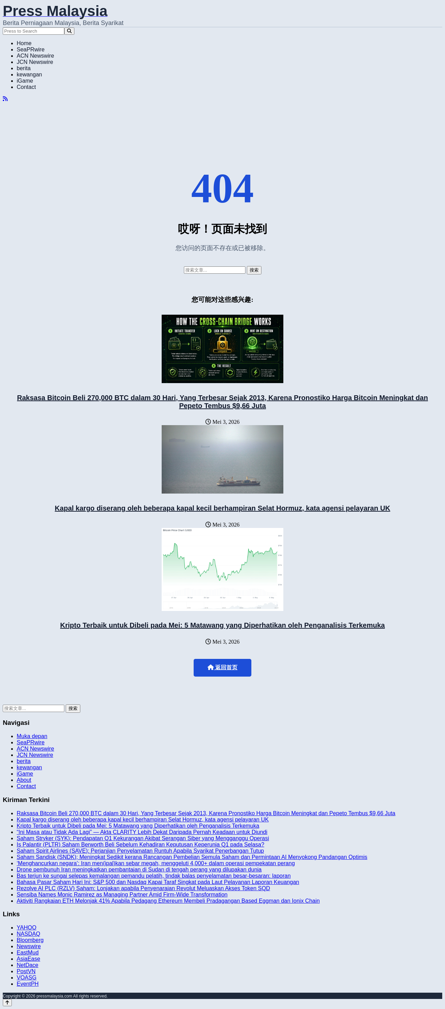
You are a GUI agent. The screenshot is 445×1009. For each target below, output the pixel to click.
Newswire (29, 946)
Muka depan (32, 736)
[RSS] (5, 99)
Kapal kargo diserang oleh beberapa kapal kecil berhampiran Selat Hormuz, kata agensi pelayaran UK (222, 508)
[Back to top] (7, 1002)
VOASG (27, 978)
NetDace (27, 965)
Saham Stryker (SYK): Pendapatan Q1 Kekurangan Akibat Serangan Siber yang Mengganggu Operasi (143, 838)
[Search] (69, 31)
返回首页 (222, 667)
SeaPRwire (30, 49)
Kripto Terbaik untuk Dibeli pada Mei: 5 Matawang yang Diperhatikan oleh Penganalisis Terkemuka (222, 625)
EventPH (28, 984)
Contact (26, 87)
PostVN (26, 971)
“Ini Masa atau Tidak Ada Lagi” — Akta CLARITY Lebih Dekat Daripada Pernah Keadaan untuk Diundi (142, 832)
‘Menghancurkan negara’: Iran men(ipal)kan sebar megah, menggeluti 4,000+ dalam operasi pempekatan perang (156, 863)
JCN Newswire (35, 62)
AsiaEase (28, 959)
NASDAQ (28, 934)
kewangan (29, 74)
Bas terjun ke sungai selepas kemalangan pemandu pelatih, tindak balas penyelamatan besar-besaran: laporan (154, 876)
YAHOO (27, 928)
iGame (25, 81)
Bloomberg (30, 940)
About (24, 780)
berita (24, 68)
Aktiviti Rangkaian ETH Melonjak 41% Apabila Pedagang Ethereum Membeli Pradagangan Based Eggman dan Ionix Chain (168, 901)
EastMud (28, 953)
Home (24, 43)
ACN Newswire (35, 56)
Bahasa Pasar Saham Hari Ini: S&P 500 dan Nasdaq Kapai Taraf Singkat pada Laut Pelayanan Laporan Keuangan (158, 882)
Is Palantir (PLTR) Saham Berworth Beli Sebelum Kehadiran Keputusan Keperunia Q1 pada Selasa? (140, 844)
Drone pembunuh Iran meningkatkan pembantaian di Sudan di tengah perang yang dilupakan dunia (139, 869)
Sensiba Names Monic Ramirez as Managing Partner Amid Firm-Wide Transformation (122, 895)
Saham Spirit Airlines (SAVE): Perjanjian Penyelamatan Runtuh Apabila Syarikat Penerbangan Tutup (140, 851)
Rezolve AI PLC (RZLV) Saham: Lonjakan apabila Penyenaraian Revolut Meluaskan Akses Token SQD (143, 888)
